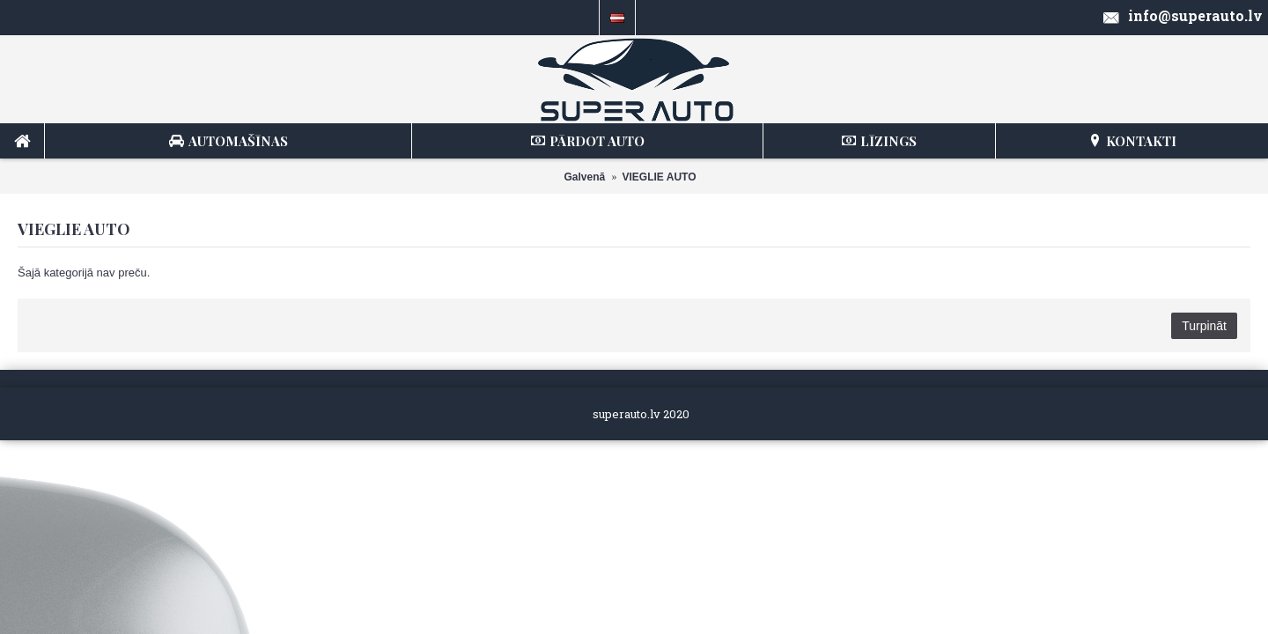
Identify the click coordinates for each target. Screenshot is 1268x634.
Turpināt (1204, 326)
